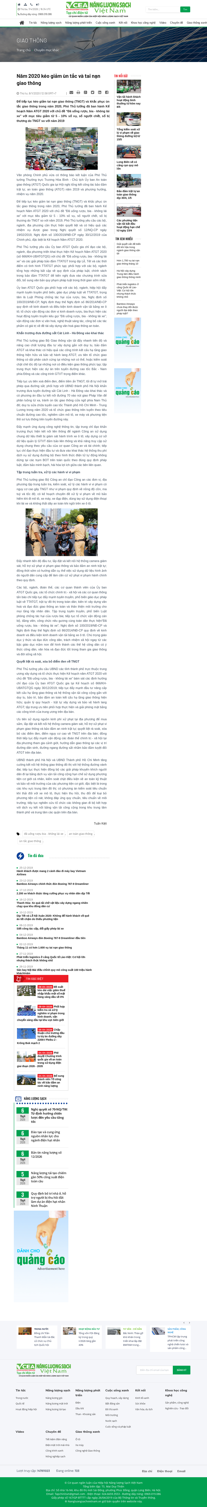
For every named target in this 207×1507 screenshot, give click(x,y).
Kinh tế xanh (142, 1398)
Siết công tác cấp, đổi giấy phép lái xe (40, 928)
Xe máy (79, 1445)
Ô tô (77, 1439)
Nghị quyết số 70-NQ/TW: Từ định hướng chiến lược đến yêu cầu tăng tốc (49, 1115)
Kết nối (123, 22)
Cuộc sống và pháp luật (118, 1426)
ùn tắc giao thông (30, 841)
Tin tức (33, 22)
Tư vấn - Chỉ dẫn (132, 1329)
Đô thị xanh (111, 1409)
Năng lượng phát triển (78, 22)
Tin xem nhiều (124, 239)
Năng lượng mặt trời (57, 1403)
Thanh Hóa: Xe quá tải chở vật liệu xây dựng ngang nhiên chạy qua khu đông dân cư (52, 904)
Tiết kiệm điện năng (56, 1439)
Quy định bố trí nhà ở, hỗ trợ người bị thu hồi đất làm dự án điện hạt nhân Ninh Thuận (48, 1199)
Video (162, 22)
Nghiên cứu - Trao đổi (177, 1408)
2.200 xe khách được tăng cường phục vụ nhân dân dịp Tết (53, 893)
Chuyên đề (176, 22)
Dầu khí (79, 1408)
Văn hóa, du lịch (143, 1409)
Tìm (185, 9)
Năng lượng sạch (51, 22)
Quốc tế (20, 1403)
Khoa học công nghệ (143, 22)
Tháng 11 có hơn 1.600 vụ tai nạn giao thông (44, 947)
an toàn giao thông (80, 834)
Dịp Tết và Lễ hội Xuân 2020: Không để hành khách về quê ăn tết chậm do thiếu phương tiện (53, 917)
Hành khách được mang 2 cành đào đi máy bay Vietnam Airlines (51, 873)
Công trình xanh (54, 1450)
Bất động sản (112, 1403)
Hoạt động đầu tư (89, 1329)
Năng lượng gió (54, 1398)
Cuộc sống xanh (105, 22)
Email (181, 1471)
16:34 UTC (45, 9)
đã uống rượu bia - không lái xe (43, 834)
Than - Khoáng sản (85, 1414)
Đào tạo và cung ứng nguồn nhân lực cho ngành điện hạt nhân (45, 1136)
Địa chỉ (147, 1471)
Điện (78, 1402)
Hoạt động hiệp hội (26, 1409)
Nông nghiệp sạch (55, 1456)
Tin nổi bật (121, 76)
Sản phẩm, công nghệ (177, 1331)
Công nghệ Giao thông (87, 1450)
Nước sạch (111, 1420)
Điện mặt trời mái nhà (57, 1445)
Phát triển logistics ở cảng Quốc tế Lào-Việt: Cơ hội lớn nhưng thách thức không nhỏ (51, 959)
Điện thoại (164, 1471)
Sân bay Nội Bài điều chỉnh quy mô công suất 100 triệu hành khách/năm (54, 971)
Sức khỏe (140, 1403)
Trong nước (41, 1329)
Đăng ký (181, 1369)
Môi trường (111, 1415)
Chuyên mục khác (46, 50)
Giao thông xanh (87, 1431)
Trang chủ (24, 50)
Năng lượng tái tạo (56, 1409)
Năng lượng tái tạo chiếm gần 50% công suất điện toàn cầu (48, 1177)
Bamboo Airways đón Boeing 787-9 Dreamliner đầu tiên (51, 938)
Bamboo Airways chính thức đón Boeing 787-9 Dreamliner (53, 883)
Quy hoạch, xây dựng (117, 1398)
